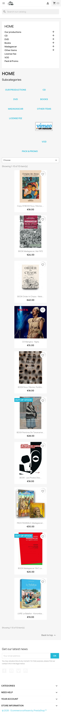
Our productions (13, 32)
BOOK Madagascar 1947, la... (30, 568)
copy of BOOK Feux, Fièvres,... (30, 206)
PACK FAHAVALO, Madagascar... (30, 523)
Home (9, 26)
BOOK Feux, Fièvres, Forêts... (30, 387)
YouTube (11, 671)
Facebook (4, 671)
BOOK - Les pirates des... (31, 477)
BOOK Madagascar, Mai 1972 (30, 251)
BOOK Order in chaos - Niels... (30, 296)
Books (8, 43)
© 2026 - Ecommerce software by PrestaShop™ (24, 710)
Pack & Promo (11, 61)
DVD (7, 39)
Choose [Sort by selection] (30, 160)
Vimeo (18, 671)
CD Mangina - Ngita (30, 342)
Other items (11, 50)
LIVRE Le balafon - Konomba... (30, 613)
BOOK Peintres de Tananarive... (30, 432)
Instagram (25, 671)
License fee (10, 54)
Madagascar (11, 46)
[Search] (30, 11)
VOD (7, 57)
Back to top (48, 635)
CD (6, 35)
